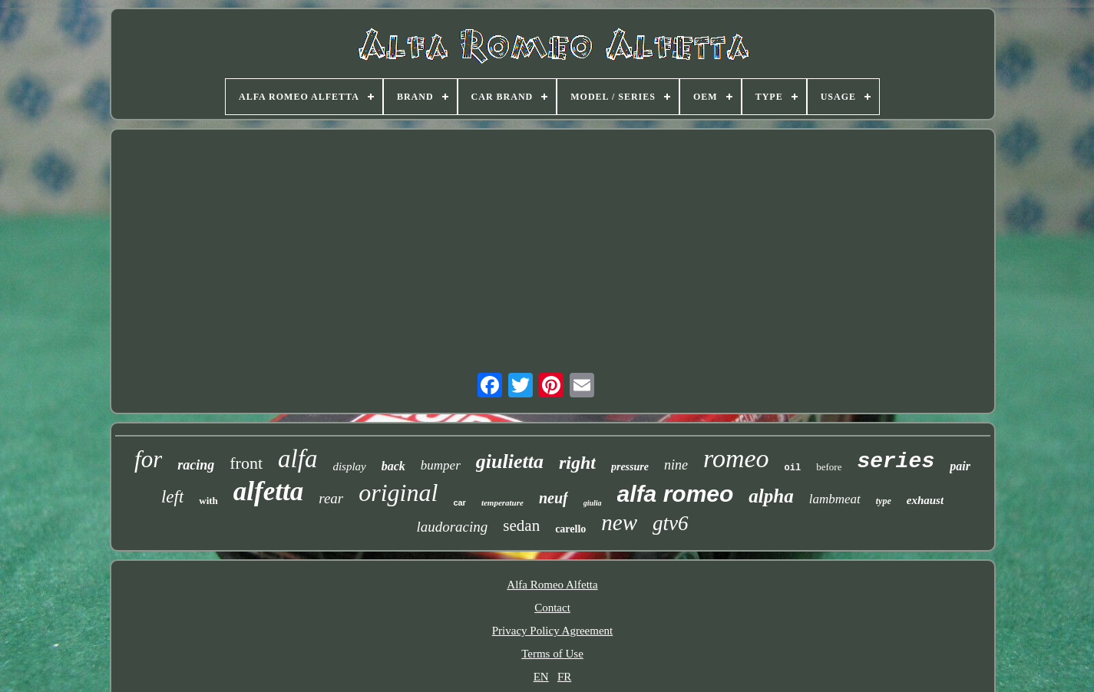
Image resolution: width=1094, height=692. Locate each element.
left (172, 496)
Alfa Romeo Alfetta (552, 584)
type (883, 501)
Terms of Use (552, 654)
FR (564, 677)
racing (195, 465)
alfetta (268, 491)
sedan (521, 525)
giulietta (510, 461)
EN (541, 677)
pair (960, 466)
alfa (297, 459)
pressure (630, 467)
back (393, 466)
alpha (771, 496)
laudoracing (452, 527)
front (246, 463)
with (208, 500)
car (459, 502)
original (398, 492)
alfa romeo (675, 493)
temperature (502, 502)
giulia (592, 503)
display (348, 466)
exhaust (925, 500)
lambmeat (835, 499)
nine (676, 465)
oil (793, 468)
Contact (552, 607)
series (895, 461)
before (828, 467)
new (619, 522)
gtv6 (671, 523)
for (148, 459)
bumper (441, 465)
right (577, 463)
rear (331, 498)
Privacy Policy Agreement (552, 630)
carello (570, 529)
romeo (736, 458)
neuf (553, 497)
